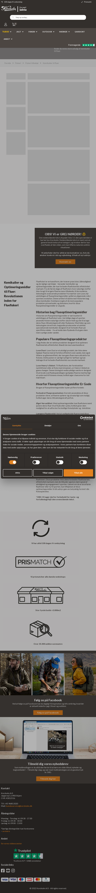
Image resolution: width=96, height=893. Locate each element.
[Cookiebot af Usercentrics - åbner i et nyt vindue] (82, 418)
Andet (7, 39)
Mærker (63, 32)
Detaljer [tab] (47, 425)
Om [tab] (79, 425)
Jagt (18, 32)
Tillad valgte (48, 473)
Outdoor (47, 32)
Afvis (17, 473)
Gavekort (80, 32)
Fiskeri (31, 32)
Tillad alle (78, 473)
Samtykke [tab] (16, 425)
